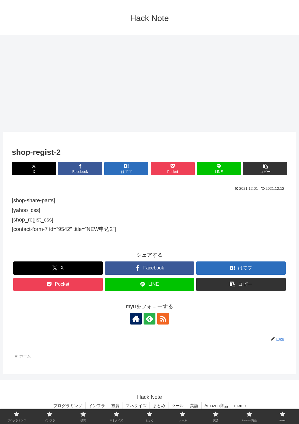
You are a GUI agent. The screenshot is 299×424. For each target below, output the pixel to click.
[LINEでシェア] (219, 168)
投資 (115, 405)
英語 (194, 405)
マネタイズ (136, 405)
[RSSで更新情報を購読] (163, 319)
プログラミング (67, 405)
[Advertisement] (149, 83)
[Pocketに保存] (173, 168)
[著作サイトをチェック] (136, 319)
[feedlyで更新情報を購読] (149, 319)
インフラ (97, 405)
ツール (177, 405)
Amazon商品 (216, 405)
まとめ (159, 405)
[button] (265, 168)
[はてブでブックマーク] (126, 168)
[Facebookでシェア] (80, 168)
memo (240, 405)
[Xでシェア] (34, 168)
